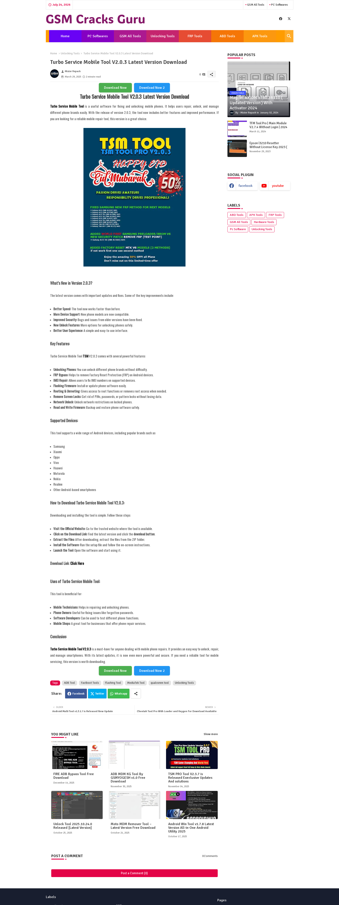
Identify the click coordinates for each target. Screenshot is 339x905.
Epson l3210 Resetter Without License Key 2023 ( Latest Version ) (268, 147)
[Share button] (136, 693)
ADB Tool (69, 683)
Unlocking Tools (162, 36)
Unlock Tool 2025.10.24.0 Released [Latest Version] (72, 826)
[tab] (65, 36)
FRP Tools (195, 36)
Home (65, 36)
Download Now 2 (152, 88)
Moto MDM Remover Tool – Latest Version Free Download (133, 826)
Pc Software (238, 229)
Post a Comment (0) (134, 873)
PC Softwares (279, 4)
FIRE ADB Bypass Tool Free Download (73, 776)
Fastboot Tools (90, 683)
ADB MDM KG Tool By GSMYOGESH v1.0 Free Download (128, 777)
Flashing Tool (113, 683)
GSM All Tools (255, 4)
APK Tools (259, 36)
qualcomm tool (160, 683)
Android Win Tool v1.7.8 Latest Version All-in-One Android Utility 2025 (191, 827)
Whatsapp (121, 693)
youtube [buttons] (278, 186)
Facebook (78, 693)
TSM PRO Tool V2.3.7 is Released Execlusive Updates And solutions (190, 777)
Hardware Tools (264, 222)
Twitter (99, 693)
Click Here (77, 563)
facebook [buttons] (246, 186)
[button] (289, 36)
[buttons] (280, 18)
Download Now (115, 88)
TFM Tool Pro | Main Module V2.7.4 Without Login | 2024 (268, 125)
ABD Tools (227, 36)
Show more (211, 734)
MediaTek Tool (136, 683)
